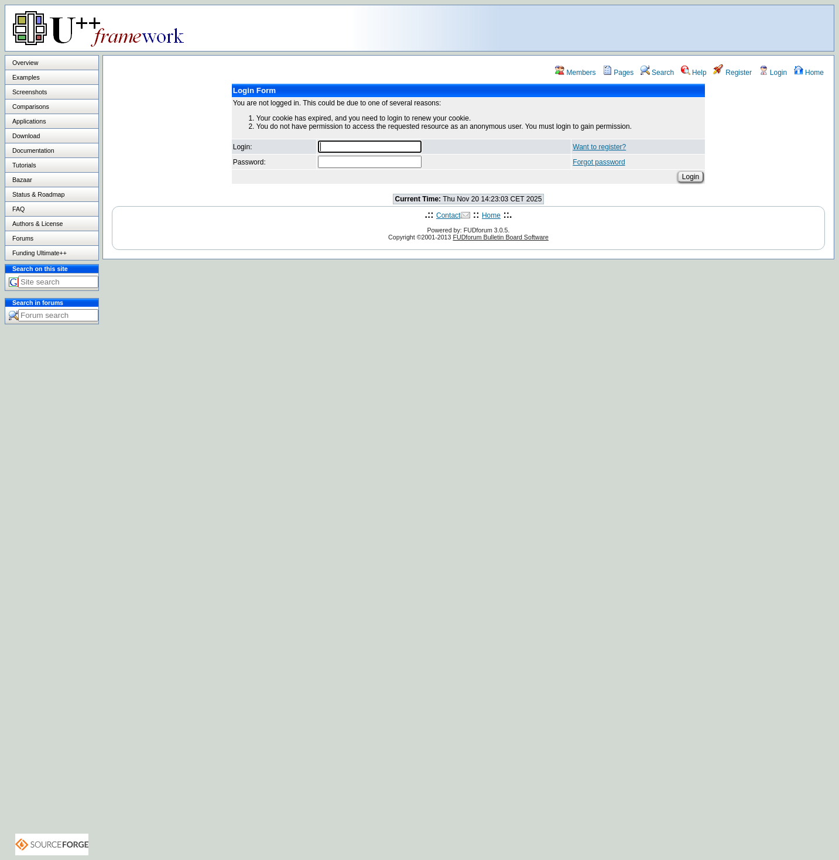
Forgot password (599, 162)
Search (657, 72)
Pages (617, 72)
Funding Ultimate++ (39, 252)
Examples (26, 77)
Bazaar (22, 179)
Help (694, 72)
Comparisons (30, 106)
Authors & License (37, 223)
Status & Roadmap (38, 194)
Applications (29, 121)
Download (26, 135)
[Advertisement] (687, 27)
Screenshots (29, 91)
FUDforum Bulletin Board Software (500, 237)
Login (773, 72)
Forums (22, 238)
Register (732, 72)
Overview (25, 62)
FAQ (18, 209)
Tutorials (24, 165)
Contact (448, 215)
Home (809, 72)
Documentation (33, 150)
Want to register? (599, 147)
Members (575, 72)
